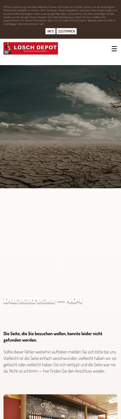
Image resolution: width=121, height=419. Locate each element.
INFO (50, 31)
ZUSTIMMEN (66, 31)
